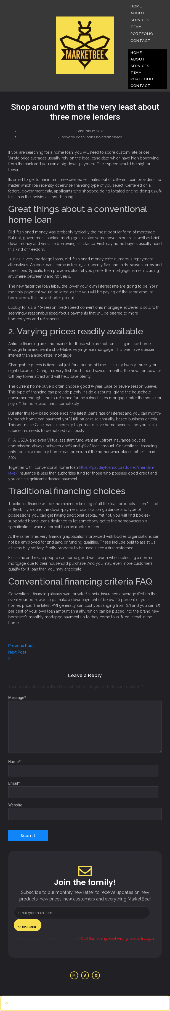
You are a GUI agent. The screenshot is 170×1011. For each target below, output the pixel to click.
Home (136, 53)
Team (136, 72)
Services (140, 66)
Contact (141, 86)
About (138, 59)
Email (14, 783)
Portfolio (142, 79)
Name (14, 762)
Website (15, 805)
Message (17, 697)
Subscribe (27, 927)
